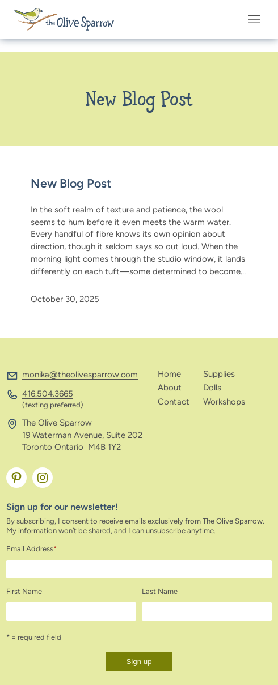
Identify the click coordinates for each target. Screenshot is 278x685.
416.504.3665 (47, 394)
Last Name (160, 591)
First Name (24, 591)
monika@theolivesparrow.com (80, 374)
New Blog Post (71, 183)
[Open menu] (257, 19)
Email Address (31, 548)
